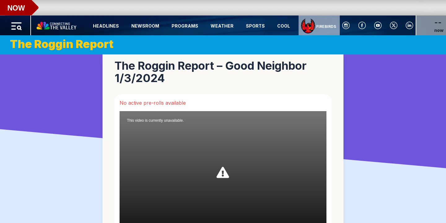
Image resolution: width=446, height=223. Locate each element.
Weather (222, 25)
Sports (255, 25)
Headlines (106, 25)
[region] (223, 111)
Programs (185, 25)
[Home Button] (57, 24)
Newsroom (145, 25)
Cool (283, 25)
